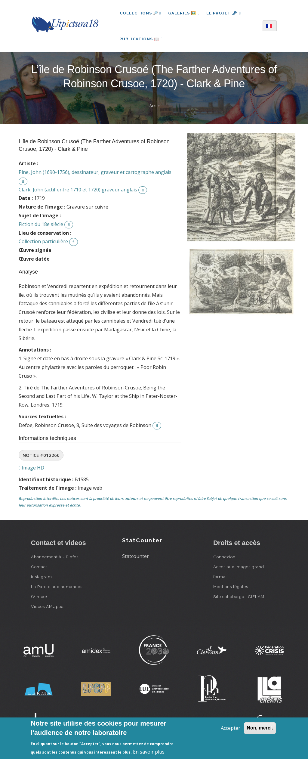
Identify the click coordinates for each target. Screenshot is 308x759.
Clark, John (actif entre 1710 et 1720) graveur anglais (78, 190)
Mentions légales (230, 587)
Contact (39, 567)
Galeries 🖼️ (184, 13)
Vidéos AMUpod (47, 607)
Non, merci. (260, 727)
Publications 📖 (141, 39)
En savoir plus (149, 751)
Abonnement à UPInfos (55, 557)
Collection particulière (43, 242)
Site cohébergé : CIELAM (238, 597)
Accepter (230, 728)
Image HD (31, 468)
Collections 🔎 (140, 13)
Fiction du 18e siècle (41, 225)
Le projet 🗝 (224, 13)
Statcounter (135, 557)
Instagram (41, 577)
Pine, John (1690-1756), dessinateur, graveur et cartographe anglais (95, 173)
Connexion (224, 557)
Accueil (155, 106)
